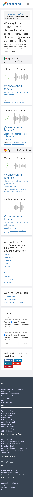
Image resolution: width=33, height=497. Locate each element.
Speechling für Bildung (9, 483)
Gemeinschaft (6, 403)
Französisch (8, 257)
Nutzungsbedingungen (9, 473)
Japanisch (7, 273)
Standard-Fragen (10, 296)
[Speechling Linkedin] (12, 462)
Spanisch (7, 260)
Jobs (3, 485)
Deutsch (7, 267)
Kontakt (4, 490)
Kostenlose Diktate (8, 439)
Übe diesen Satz (10, 98)
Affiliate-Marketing (8, 487)
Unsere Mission (6, 391)
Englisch (7, 254)
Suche (25, 343)
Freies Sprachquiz (7, 446)
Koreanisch (8, 282)
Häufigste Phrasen (11, 299)
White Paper (5, 398)
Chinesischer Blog (7, 431)
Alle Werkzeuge (6, 453)
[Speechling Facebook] (3, 462)
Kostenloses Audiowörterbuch (15, 14)
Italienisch (8, 270)
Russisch (7, 276)
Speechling (8, 13)
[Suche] (11, 343)
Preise (3, 400)
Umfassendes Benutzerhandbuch (13, 389)
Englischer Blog (6, 415)
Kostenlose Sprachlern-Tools (21, 13)
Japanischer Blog (7, 429)
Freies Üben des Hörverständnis (13, 441)
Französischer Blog (8, 413)
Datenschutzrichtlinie (9, 470)
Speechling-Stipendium (10, 394)
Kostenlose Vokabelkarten (10, 444)
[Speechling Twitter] (7, 462)
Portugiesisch (9, 279)
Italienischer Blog (7, 420)
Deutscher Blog (6, 417)
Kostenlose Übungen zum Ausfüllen (14, 448)
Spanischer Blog (7, 411)
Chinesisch (8, 263)
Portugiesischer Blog (8, 422)
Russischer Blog (7, 424)
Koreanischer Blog (8, 427)
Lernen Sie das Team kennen (11, 396)
